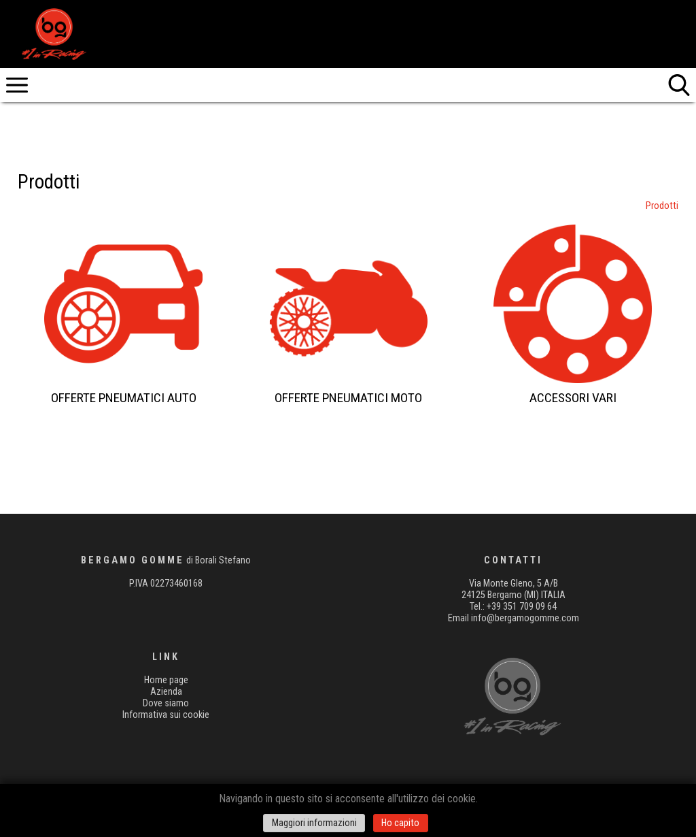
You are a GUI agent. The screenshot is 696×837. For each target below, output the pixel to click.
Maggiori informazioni (314, 823)
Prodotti (662, 206)
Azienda (166, 692)
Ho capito (400, 823)
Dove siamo (166, 703)
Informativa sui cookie (165, 715)
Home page (166, 680)
